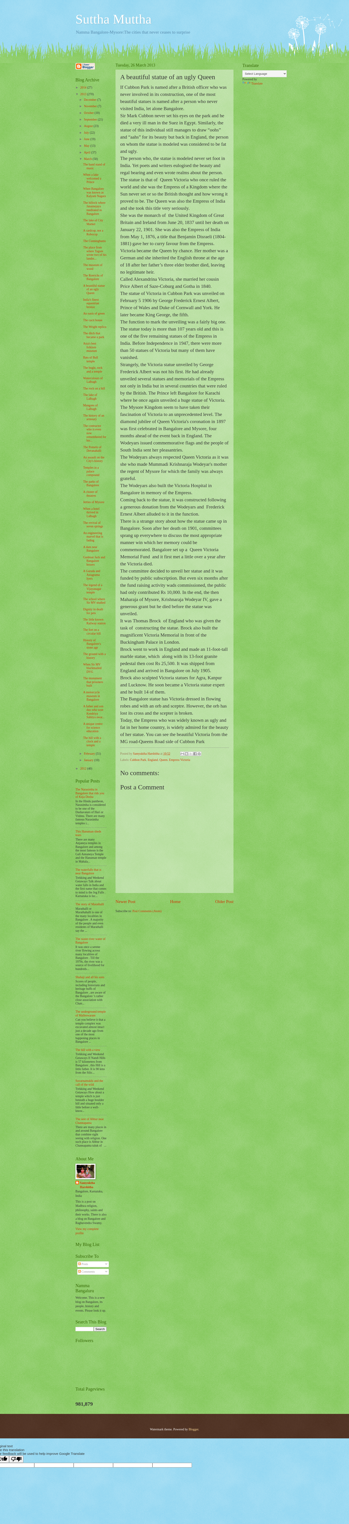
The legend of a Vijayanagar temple (92, 588)
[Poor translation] (16, 1459)
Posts (83, 1264)
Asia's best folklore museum (90, 347)
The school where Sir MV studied (94, 601)
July (87, 132)
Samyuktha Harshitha (87, 1185)
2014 (83, 87)
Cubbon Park (138, 760)
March (88, 159)
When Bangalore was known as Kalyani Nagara (94, 192)
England (153, 760)
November (91, 106)
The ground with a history (94, 655)
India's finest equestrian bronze (91, 303)
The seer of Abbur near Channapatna (89, 1121)
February (90, 753)
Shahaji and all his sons (89, 977)
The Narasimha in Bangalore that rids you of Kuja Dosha (89, 793)
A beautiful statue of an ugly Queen (94, 289)
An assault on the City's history (93, 459)
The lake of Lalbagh (90, 396)
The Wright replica (94, 327)
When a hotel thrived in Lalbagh (91, 512)
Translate (252, 83)
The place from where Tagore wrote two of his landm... (94, 253)
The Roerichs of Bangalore (93, 277)
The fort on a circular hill (92, 631)
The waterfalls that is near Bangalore (88, 871)
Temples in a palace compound (91, 471)
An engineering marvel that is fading (93, 536)
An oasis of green (94, 313)
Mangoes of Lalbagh (90, 407)
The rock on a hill (94, 388)
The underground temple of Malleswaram (90, 1013)
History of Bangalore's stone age (92, 644)
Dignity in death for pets (93, 611)
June (87, 139)
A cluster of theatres (90, 493)
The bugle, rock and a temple (92, 369)
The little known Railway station (94, 621)
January (89, 760)
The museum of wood (92, 266)
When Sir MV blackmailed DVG (92, 668)
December (90, 99)
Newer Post (126, 901)
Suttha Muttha (113, 19)
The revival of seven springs (93, 524)
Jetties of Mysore (93, 502)
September (91, 119)
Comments (86, 1271)
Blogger (193, 1429)
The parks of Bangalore (91, 483)
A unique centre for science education (92, 727)
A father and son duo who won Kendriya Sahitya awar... (93, 712)
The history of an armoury (93, 417)
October (89, 113)
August (88, 126)
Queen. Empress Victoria (174, 760)
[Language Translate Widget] (264, 73)
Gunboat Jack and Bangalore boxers (94, 561)
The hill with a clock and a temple (92, 741)
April (87, 152)
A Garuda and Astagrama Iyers (91, 574)
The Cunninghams (94, 241)
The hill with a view (87, 1050)
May (87, 145)
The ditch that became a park (93, 335)
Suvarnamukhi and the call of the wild (89, 1082)
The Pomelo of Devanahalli (92, 449)
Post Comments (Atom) (147, 911)
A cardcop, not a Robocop (93, 232)
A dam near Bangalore (91, 548)
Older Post (224, 901)
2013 (83, 94)
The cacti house (92, 320)
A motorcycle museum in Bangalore (91, 696)
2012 (83, 768)
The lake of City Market (93, 222)
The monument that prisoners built (93, 682)
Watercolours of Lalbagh (93, 380)
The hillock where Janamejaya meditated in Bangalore (94, 208)
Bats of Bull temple (90, 359)
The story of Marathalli (89, 904)
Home (175, 901)
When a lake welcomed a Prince (92, 178)
